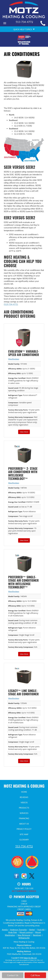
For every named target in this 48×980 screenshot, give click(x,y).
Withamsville (24, 938)
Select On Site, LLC (30, 958)
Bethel (32, 929)
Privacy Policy (24, 829)
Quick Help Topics (24, 29)
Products (24, 808)
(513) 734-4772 (11, 304)
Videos (24, 802)
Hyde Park (12, 932)
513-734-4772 (24, 846)
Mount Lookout (26, 932)
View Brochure (13, 359)
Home (24, 792)
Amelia (5, 929)
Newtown (37, 935)
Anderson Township (18, 929)
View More (24, 432)
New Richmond (24, 935)
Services (24, 813)
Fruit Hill (41, 929)
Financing (24, 818)
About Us (24, 824)
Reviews (24, 797)
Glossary (24, 839)
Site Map (24, 834)
